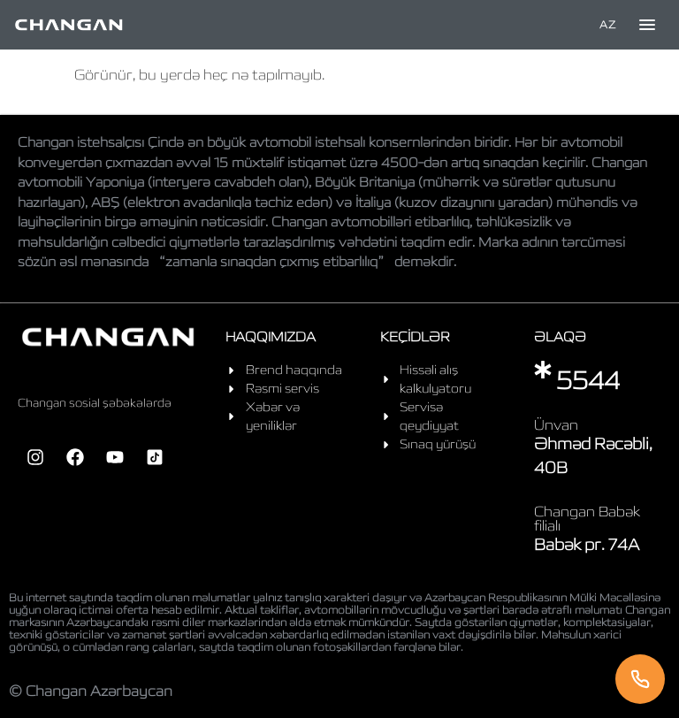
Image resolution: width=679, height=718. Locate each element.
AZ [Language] (607, 24)
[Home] (69, 24)
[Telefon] (640, 679)
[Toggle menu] (647, 24)
